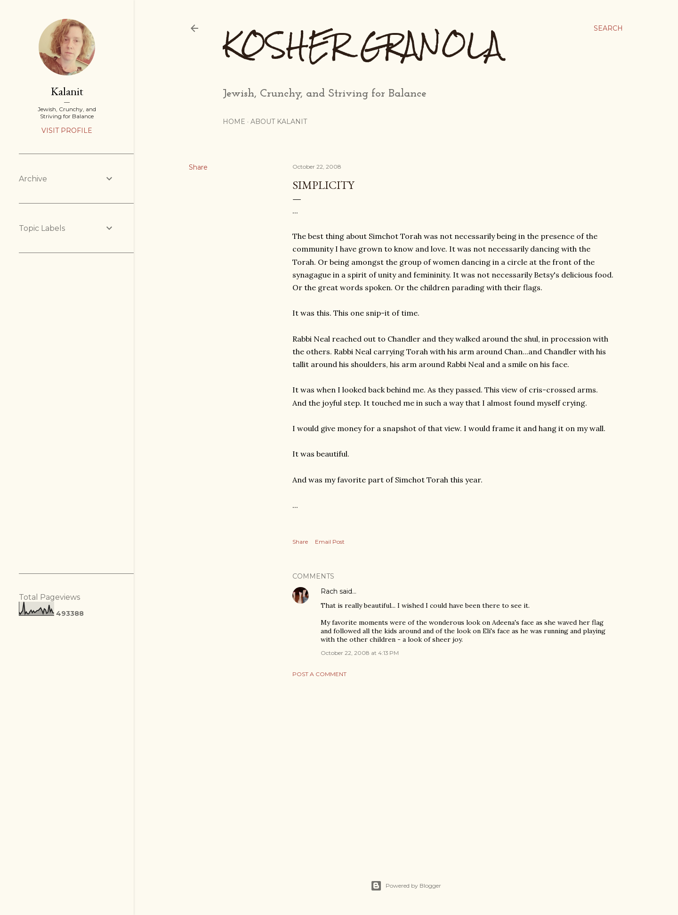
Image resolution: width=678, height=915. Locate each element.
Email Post (330, 541)
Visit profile (66, 130)
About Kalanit (278, 121)
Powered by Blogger (406, 885)
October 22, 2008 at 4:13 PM (360, 652)
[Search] (608, 28)
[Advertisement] (452, 767)
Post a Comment (319, 674)
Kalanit (67, 91)
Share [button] (198, 167)
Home (234, 121)
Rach (329, 591)
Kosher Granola (362, 45)
